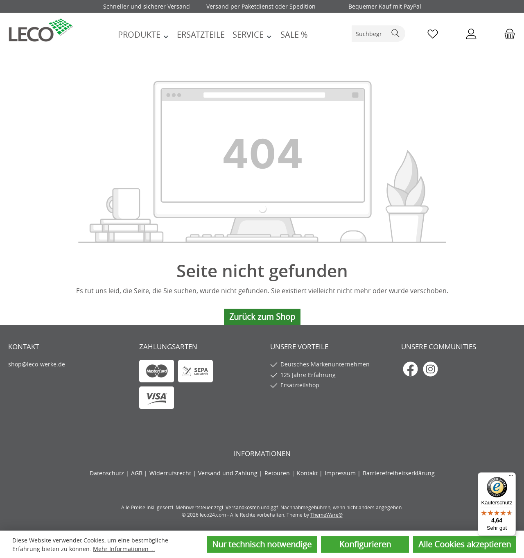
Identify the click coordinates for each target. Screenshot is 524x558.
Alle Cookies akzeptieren (464, 544)
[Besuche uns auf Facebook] (410, 369)
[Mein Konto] (471, 33)
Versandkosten (243, 507)
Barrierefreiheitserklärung (399, 473)
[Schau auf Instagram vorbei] (430, 369)
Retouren (277, 473)
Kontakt (308, 473)
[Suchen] (395, 33)
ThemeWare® (326, 514)
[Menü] (511, 477)
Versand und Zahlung (228, 473)
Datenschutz (108, 473)
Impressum (341, 473)
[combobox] (369, 33)
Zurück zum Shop (262, 316)
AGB (137, 473)
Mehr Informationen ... (124, 549)
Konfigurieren (365, 544)
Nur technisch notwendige (262, 544)
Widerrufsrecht (171, 473)
